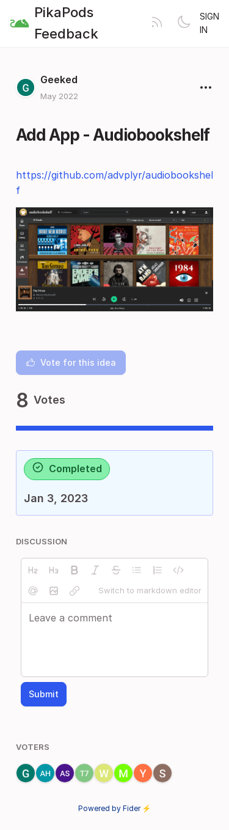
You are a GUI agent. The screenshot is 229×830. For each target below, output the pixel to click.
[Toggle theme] (184, 23)
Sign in (209, 23)
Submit (44, 694)
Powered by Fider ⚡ (114, 808)
